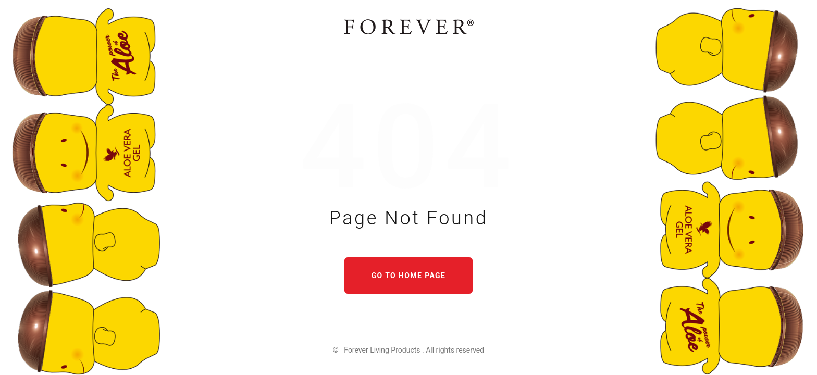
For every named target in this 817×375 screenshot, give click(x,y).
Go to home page (409, 275)
